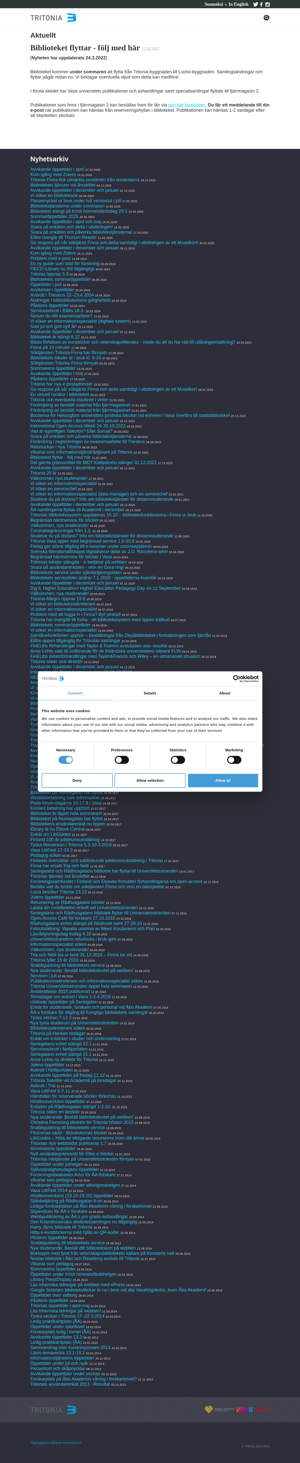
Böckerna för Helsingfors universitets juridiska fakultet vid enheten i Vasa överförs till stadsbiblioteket (130, 415)
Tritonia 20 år (43, 473)
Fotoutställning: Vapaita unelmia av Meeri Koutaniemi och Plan (92, 928)
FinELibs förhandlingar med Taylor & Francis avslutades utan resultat (98, 645)
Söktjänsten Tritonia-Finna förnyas (64, 363)
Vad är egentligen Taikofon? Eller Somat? (71, 431)
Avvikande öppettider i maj (56, 373)
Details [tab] (150, 693)
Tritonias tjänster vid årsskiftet (60, 876)
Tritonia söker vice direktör (56, 661)
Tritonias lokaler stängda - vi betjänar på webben (78, 562)
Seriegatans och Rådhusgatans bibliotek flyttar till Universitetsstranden (100, 912)
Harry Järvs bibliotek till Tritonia (61, 1227)
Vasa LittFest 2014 (49, 1190)
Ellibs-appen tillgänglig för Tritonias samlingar (75, 640)
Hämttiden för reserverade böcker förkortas (73, 1096)
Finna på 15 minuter (50, 347)
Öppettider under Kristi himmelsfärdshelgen (73, 1274)
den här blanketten (186, 104)
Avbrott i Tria (43, 1085)
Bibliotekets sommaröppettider (60, 279)
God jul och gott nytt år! (53, 326)
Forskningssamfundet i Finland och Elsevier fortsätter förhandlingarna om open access (116, 881)
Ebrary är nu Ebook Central (57, 829)
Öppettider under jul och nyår (59, 1363)
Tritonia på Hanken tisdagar (57, 1033)
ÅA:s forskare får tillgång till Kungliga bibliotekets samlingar (89, 1012)
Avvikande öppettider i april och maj (65, 221)
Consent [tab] (75, 693)
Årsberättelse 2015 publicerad (60, 991)
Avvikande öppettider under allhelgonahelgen (75, 1185)
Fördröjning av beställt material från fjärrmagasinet (80, 404)
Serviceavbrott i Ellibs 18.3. (57, 310)
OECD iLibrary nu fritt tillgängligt (62, 268)
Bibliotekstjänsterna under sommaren (67, 205)
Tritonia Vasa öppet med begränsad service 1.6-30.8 (82, 541)
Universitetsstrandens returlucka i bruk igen (73, 939)
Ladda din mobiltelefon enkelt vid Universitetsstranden (84, 907)
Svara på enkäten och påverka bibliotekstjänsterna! (81, 232)
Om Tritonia (126, 3)
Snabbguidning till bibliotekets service (67, 965)
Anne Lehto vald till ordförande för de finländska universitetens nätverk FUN (105, 651)
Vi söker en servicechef (53, 488)
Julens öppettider (47, 897)
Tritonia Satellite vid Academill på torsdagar (73, 1080)
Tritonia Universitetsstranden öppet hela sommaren (81, 986)
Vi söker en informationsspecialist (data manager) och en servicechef (99, 493)
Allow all (223, 780)
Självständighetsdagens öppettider (64, 1169)
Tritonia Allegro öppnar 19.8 (57, 598)
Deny (77, 780)
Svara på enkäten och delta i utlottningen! (71, 226)
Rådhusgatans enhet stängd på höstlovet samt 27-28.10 (86, 923)
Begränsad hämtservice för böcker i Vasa (71, 556)
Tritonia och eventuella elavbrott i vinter (69, 399)
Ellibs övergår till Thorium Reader (64, 237)
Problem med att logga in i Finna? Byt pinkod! (75, 614)
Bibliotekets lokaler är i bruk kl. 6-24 (65, 357)
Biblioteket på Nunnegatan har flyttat (66, 792)
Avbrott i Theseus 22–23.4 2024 (62, 295)
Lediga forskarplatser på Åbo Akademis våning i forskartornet (91, 1206)
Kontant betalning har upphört (60, 808)
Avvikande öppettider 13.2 (56, 1337)
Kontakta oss (96, 3)
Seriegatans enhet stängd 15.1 (61, 1054)
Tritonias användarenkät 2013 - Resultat (70, 1384)
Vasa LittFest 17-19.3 (51, 850)
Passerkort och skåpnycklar (57, 1368)
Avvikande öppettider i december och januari (74, 190)
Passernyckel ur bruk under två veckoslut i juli (75, 200)
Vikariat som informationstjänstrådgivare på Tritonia (81, 452)
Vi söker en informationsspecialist (63, 483)
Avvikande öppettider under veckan (65, 1373)
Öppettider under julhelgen (56, 1164)
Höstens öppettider (49, 1237)
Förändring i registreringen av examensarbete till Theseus (87, 441)
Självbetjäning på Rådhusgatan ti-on (66, 1200)
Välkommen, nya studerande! (59, 525)
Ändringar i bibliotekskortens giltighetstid (70, 300)
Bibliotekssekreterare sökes (57, 1028)
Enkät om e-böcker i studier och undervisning (75, 1038)
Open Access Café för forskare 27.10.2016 (72, 918)
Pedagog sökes (45, 855)
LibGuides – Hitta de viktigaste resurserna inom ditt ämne (87, 1138)
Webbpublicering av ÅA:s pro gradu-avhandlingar (79, 1216)
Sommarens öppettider (53, 368)
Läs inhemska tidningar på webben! (65, 1310)
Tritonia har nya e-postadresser (62, 384)
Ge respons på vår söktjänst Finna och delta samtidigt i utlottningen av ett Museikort (113, 389)
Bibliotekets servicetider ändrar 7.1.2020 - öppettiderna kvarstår (93, 577)
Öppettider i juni (46, 284)
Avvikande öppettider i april (57, 169)
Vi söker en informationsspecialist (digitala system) (80, 321)
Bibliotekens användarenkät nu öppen (67, 823)
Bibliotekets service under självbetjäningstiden (76, 572)
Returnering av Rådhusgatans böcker (67, 902)
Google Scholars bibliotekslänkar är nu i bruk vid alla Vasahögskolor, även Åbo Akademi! (118, 1289)
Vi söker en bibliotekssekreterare (63, 603)
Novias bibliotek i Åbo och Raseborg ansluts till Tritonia (84, 1258)
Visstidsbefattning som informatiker (65, 797)
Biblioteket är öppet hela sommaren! (66, 813)
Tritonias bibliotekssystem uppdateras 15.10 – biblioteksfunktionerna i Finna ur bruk (113, 514)
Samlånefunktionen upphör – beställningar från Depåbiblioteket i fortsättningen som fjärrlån (120, 635)
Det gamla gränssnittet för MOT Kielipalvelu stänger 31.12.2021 (93, 462)
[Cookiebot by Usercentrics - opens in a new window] (237, 679)
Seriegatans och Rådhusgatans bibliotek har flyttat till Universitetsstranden (104, 871)
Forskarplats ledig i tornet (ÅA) (60, 1331)
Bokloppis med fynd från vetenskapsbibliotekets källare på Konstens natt (102, 1253)
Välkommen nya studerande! (59, 478)
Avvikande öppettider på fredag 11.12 (67, 1075)
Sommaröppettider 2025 (54, 216)
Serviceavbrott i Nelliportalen (59, 1049)
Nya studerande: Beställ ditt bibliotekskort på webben (83, 1248)
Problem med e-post (50, 258)
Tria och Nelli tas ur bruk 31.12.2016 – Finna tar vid (81, 954)
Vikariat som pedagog (52, 1179)
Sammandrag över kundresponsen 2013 (71, 1347)
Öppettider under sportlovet (57, 1326)
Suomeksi (213, 4)
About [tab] (224, 693)
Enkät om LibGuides (50, 834)
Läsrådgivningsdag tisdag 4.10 (60, 933)
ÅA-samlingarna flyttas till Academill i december (77, 509)
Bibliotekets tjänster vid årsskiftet (63, 185)
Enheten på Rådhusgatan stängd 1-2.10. (70, 1106)
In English (238, 4)
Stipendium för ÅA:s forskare (59, 1211)
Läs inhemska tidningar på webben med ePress (77, 1284)
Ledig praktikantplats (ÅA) (56, 1321)
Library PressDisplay (51, 1279)
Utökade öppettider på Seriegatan (64, 1001)
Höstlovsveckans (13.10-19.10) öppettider (71, 1195)
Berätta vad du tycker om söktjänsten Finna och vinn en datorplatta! (97, 886)
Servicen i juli (43, 975)
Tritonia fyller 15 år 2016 (54, 960)
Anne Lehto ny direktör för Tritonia (64, 1059)
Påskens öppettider (49, 305)
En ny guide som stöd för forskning (65, 263)
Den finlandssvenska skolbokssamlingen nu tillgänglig (83, 1221)
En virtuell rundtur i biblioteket (59, 394)
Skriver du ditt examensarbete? (61, 315)
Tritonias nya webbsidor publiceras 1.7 (68, 1143)
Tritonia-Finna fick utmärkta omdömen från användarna (85, 179)
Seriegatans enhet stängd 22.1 (61, 1043)
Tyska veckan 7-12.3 (51, 1017)
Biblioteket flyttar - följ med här (60, 457)
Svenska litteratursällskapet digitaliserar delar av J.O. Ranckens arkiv (99, 551)
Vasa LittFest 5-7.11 (50, 1090)
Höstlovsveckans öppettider (57, 1101)
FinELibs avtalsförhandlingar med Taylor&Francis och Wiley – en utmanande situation (115, 656)
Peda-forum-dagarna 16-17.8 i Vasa (66, 802)
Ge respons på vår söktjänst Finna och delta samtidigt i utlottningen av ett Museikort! (114, 242)
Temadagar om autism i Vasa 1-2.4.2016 (70, 996)
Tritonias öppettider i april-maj (59, 1305)
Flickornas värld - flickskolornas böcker (68, 1132)
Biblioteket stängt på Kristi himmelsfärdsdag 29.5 (78, 211)
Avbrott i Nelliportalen (51, 1070)
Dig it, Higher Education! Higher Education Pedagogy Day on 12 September (105, 588)
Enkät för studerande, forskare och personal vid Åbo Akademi (91, 1007)
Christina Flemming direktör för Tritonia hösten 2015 (82, 1122)
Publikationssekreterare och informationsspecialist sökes (86, 980)
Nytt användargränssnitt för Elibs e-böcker (72, 1153)
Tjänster (69, 3)
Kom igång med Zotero (53, 174)
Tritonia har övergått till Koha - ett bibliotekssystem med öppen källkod (100, 619)
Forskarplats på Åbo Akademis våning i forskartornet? (83, 1378)
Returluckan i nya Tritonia (55, 446)
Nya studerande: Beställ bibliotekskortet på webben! (82, 970)
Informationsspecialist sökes (58, 944)
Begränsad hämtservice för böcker (64, 520)
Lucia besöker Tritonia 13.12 (58, 891)
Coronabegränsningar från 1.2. (61, 530)
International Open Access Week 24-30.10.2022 (78, 425)
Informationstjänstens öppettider (62, 1358)
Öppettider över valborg (53, 1295)
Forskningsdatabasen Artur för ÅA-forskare (72, 1174)
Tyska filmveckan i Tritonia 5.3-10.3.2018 (71, 844)
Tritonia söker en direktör (55, 1111)
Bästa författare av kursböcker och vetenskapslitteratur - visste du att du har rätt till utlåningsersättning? (132, 342)
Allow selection (150, 780)
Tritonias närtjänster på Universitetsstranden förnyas (82, 1159)
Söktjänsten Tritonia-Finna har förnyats (68, 352)
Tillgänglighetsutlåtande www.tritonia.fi (55, 1443)
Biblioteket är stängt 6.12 (55, 336)
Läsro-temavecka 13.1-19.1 (57, 1352)
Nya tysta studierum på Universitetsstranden (74, 1022)
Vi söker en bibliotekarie (54, 195)
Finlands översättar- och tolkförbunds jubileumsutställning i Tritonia (96, 860)
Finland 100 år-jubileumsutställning (65, 839)
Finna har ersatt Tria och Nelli (59, 865)
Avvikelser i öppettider (52, 289)
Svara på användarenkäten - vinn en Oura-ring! (77, 567)
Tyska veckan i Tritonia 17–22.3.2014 (67, 1316)
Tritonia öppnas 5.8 (49, 274)
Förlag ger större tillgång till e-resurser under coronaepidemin (91, 546)
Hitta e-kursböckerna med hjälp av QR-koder (74, 1232)
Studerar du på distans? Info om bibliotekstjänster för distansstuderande (101, 499)
